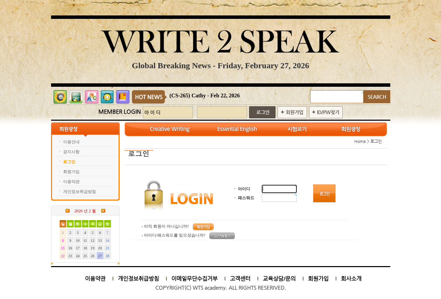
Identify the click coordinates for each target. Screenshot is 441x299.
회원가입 (318, 278)
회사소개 (351, 278)
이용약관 (95, 278)
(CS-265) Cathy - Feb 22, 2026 (205, 95)
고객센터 (240, 278)
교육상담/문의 (279, 278)
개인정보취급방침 (138, 278)
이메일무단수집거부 (194, 278)
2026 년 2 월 (85, 210)
